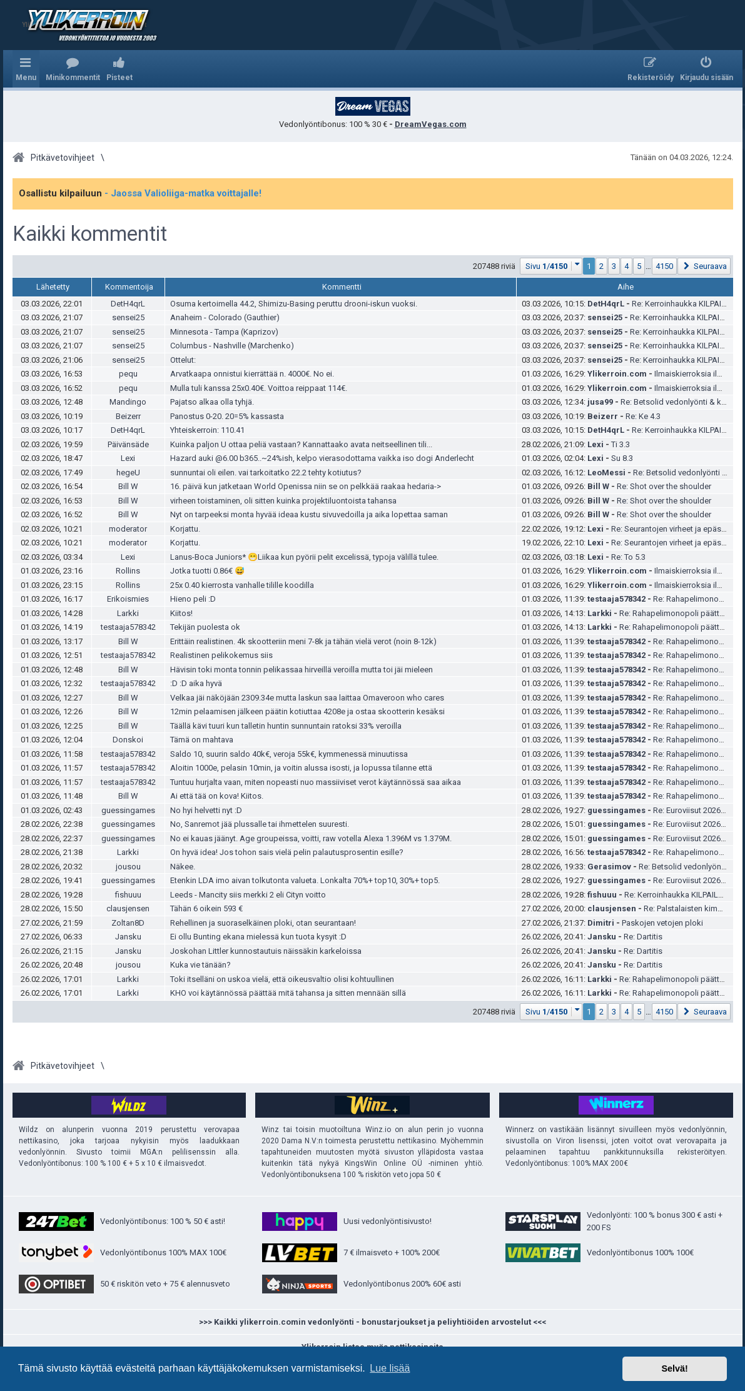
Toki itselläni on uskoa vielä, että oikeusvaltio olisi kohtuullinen (282, 979)
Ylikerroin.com (617, 373)
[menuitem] (73, 69)
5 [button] (639, 266)
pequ (128, 373)
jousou (128, 866)
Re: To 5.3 (628, 557)
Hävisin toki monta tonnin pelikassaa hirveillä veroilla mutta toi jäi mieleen (301, 669)
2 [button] (601, 266)
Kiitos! (181, 613)
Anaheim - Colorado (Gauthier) (225, 317)
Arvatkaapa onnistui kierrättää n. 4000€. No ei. (252, 373)
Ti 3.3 (620, 444)
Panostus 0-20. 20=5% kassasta (227, 416)
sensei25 (128, 317)
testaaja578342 (616, 599)
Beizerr (128, 416)
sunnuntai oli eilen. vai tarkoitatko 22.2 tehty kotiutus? (266, 472)
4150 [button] (664, 266)
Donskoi (128, 739)
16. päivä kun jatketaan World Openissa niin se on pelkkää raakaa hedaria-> (305, 486)
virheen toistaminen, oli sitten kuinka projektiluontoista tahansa (283, 500)
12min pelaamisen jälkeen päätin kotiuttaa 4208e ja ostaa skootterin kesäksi (307, 711)
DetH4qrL (128, 303)
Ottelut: (183, 360)
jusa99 (600, 402)
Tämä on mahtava (201, 739)
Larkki (128, 613)
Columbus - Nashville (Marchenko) (232, 345)
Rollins (128, 570)
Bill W (128, 486)
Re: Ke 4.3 (643, 416)
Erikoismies (128, 599)
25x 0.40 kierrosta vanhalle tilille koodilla (242, 585)
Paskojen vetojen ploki (662, 923)
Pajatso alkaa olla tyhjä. (212, 402)
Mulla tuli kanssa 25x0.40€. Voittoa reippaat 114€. (258, 388)
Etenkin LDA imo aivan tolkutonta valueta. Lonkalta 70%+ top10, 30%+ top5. (305, 880)
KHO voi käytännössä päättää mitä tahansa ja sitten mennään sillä (288, 993)
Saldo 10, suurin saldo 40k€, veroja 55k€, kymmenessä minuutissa (289, 754)
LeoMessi (606, 472)
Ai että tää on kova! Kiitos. (216, 796)
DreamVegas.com (431, 124)
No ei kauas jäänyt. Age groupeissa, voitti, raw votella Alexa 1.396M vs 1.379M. (311, 838)
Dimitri (600, 923)
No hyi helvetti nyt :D (206, 810)
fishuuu (128, 894)
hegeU (128, 472)
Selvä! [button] (674, 1368)
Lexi (595, 444)
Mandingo (127, 402)
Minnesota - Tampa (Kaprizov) (224, 331)
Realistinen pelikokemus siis (221, 655)
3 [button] (614, 266)
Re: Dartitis (643, 936)
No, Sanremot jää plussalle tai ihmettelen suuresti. (259, 824)
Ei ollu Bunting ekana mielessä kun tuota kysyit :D (258, 936)
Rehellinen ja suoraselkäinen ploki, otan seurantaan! (263, 923)
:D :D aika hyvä (196, 683)
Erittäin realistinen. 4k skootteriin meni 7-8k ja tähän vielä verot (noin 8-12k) (303, 641)
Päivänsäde (128, 444)
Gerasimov (609, 866)
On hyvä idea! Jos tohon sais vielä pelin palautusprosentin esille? (286, 852)
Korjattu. (185, 529)
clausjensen (128, 908)
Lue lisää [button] (390, 1368)
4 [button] (626, 266)
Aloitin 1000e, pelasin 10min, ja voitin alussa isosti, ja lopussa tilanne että (301, 767)
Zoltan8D (127, 923)
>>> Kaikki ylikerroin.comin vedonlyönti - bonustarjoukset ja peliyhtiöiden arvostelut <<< (372, 1322)
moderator (128, 529)
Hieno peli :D (193, 599)
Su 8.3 (622, 458)
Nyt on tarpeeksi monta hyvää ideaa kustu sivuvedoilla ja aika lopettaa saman (309, 514)
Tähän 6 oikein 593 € (206, 908)
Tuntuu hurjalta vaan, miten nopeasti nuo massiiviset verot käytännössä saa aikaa (315, 782)
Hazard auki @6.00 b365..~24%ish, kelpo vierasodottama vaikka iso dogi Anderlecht (322, 458)
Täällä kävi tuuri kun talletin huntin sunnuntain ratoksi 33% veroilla (286, 726)
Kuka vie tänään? (200, 964)
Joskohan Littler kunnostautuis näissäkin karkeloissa (266, 951)
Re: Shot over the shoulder (664, 486)
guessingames (128, 810)
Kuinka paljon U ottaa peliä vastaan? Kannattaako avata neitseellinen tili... (301, 444)
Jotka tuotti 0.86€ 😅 (207, 570)
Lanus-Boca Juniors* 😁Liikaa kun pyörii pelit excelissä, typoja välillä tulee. (304, 557)
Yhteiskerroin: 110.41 (207, 430)
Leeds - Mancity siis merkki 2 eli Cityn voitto (248, 894)
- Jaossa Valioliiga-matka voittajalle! (182, 193)
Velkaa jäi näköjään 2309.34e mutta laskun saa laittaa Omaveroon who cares (307, 697)
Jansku (128, 936)
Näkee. (182, 866)
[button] (551, 266)
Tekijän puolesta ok (205, 627)
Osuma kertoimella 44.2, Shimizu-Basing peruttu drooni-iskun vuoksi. (293, 303)
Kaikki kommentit (90, 234)
